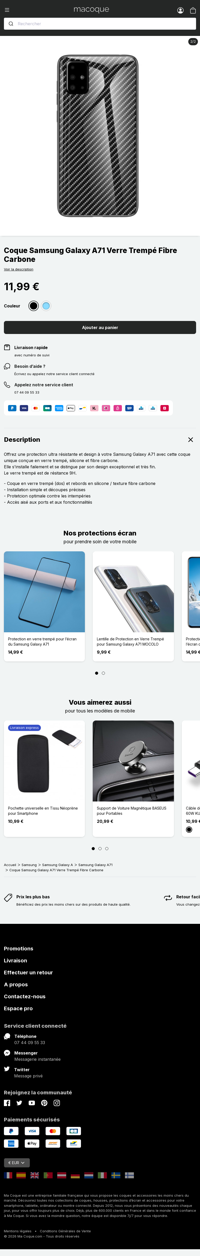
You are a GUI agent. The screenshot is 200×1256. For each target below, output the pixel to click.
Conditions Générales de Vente (65, 1231)
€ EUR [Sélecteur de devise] (16, 1162)
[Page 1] (96, 673)
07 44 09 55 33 (29, 1042)
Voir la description (18, 269)
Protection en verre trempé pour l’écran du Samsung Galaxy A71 (42, 641)
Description (100, 439)
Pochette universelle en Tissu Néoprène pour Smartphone (43, 811)
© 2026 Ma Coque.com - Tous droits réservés (41, 1236)
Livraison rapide (31, 347)
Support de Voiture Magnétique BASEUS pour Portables (131, 811)
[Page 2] (103, 673)
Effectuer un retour (28, 972)
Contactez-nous (25, 996)
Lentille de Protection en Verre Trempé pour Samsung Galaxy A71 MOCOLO (130, 641)
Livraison (15, 960)
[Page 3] (106, 848)
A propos (16, 984)
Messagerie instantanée (37, 1059)
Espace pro (18, 1008)
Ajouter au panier (100, 327)
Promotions (18, 948)
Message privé (28, 1075)
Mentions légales (18, 1231)
